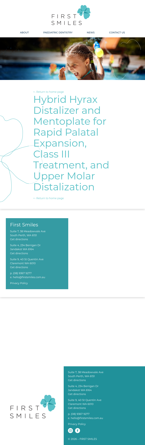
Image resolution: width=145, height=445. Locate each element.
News (91, 32)
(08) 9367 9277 (22, 273)
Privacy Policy (19, 283)
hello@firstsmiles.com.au (29, 277)
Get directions (19, 239)
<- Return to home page (48, 91)
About (24, 32)
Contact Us (117, 32)
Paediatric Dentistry (57, 32)
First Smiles (72, 14)
